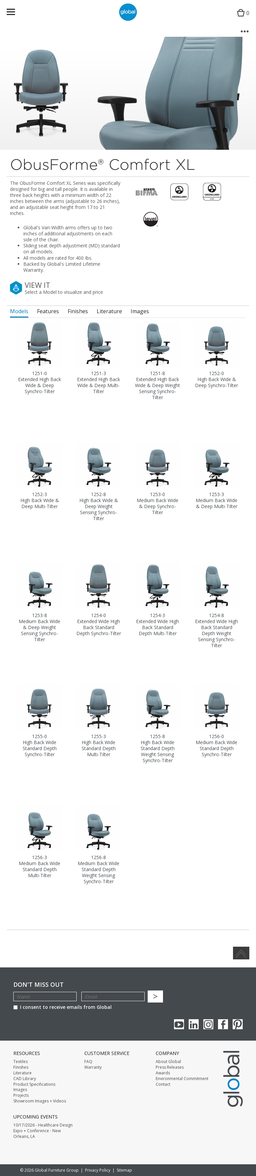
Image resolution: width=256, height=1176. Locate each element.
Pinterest (238, 1024)
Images (20, 1089)
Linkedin (194, 1024)
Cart (241, 18)
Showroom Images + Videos (39, 1101)
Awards (163, 1073)
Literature (22, 1073)
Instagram (208, 1024)
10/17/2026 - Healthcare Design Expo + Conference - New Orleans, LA (43, 1131)
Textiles (20, 1061)
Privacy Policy (97, 1170)
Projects (21, 1095)
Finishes (20, 1067)
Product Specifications (34, 1084)
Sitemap (124, 1170)
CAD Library (24, 1078)
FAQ (88, 1061)
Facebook (223, 1024)
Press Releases (170, 1067)
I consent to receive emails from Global (62, 1007)
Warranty (93, 1067)
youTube (179, 1024)
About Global (168, 1061)
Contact (163, 1084)
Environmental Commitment (182, 1078)
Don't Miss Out (38, 984)
